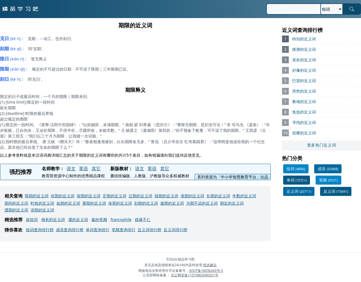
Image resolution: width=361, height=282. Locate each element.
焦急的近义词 (304, 112)
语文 (71, 168)
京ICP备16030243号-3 (206, 270)
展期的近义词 (94, 203)
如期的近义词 (68, 203)
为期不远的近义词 (202, 203)
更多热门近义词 (321, 145)
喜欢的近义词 (304, 59)
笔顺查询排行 (123, 229)
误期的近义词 (42, 210)
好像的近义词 (304, 70)
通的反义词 (78, 219)
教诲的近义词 (304, 101)
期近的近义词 (232, 203)
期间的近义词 (16, 203)
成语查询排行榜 (69, 229)
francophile (121, 219)
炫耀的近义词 (304, 132)
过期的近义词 (140, 195)
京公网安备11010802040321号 (194, 275)
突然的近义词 (304, 91)
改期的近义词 (120, 203)
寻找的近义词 (304, 122)
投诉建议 (210, 265)
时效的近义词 (42, 203)
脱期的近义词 (166, 195)
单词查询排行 (97, 229)
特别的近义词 (304, 38)
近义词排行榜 (149, 229)
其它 (96, 168)
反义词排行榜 (175, 229)
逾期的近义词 (172, 203)
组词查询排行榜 (40, 229)
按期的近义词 (88, 195)
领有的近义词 (53, 219)
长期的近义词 (218, 195)
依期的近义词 (62, 195)
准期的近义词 (192, 195)
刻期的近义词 (146, 203)
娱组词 (32, 219)
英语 (83, 168)
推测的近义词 (304, 49)
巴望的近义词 (304, 80)
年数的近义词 (244, 195)
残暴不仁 (143, 219)
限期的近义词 (37, 195)
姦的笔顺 (99, 219)
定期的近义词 (114, 195)
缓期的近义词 (16, 210)
